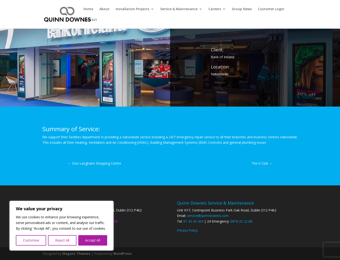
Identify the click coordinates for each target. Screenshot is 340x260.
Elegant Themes (76, 253)
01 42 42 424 (193, 221)
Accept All (92, 240)
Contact (90, 20)
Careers (214, 9)
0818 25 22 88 (241, 221)
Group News (242, 9)
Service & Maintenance (179, 9)
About (104, 9)
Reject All (62, 240)
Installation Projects (132, 9)
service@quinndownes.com (208, 215)
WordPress (122, 253)
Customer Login (271, 9)
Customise (31, 240)
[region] (61, 226)
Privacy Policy (187, 230)
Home (88, 9)
